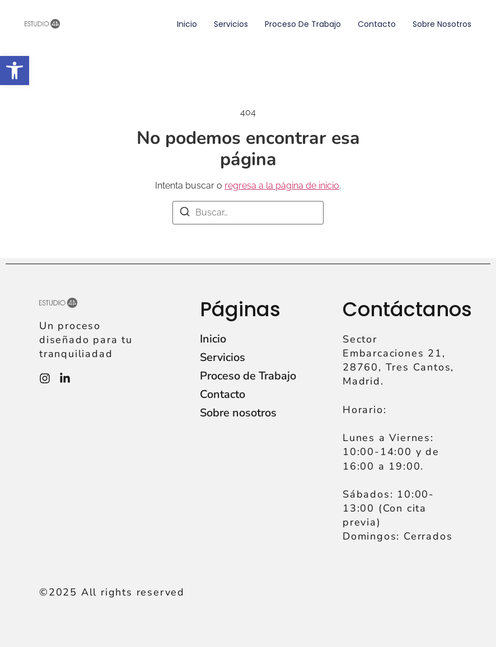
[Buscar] (184, 213)
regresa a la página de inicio (281, 185)
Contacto (377, 24)
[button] (14, 70)
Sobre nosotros (442, 24)
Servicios (231, 24)
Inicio (187, 24)
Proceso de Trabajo (303, 24)
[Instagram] (44, 378)
